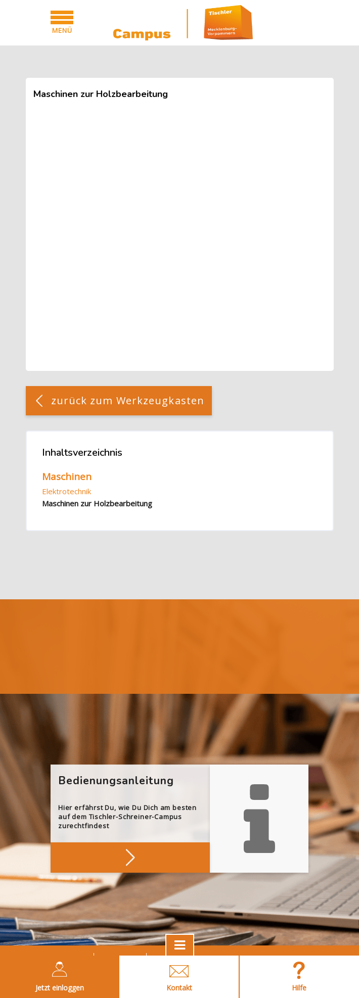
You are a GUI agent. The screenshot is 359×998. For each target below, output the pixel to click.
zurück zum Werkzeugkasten (128, 400)
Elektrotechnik (66, 491)
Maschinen (67, 476)
